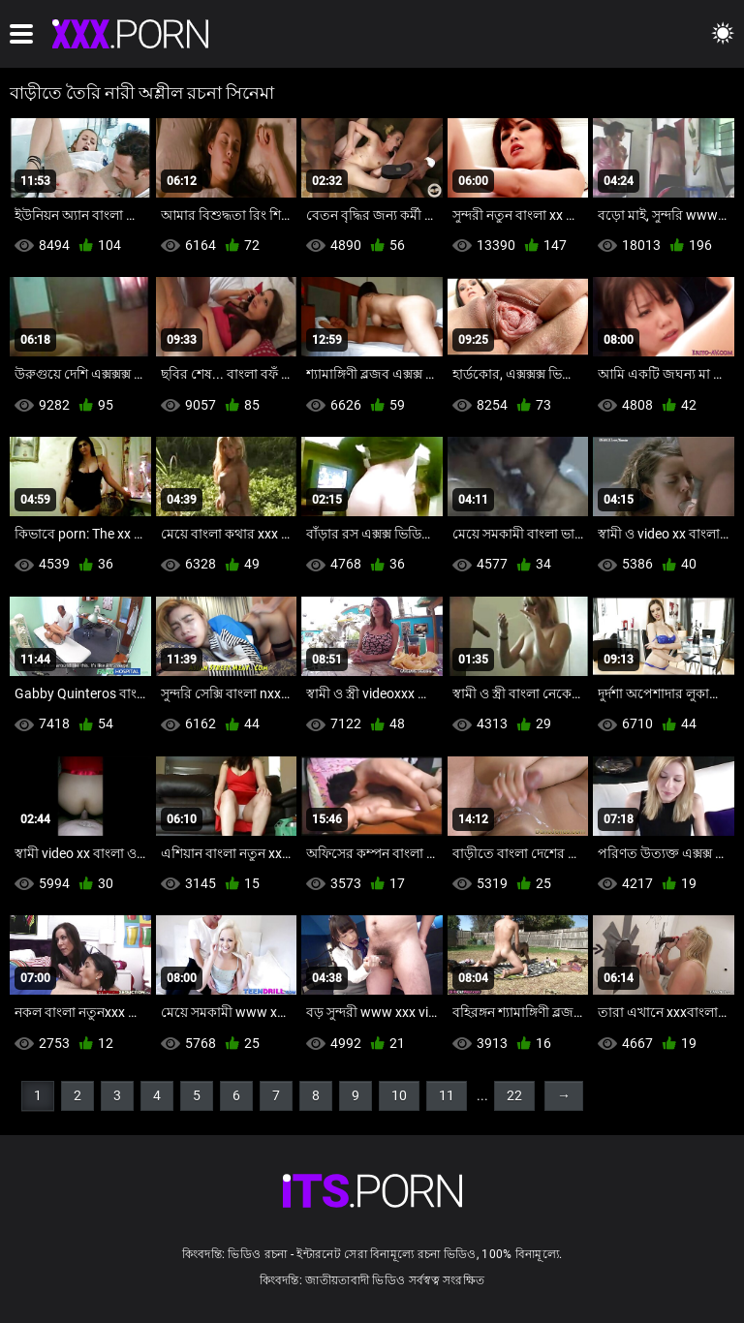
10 (399, 1095)
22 (514, 1095)
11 (446, 1095)
